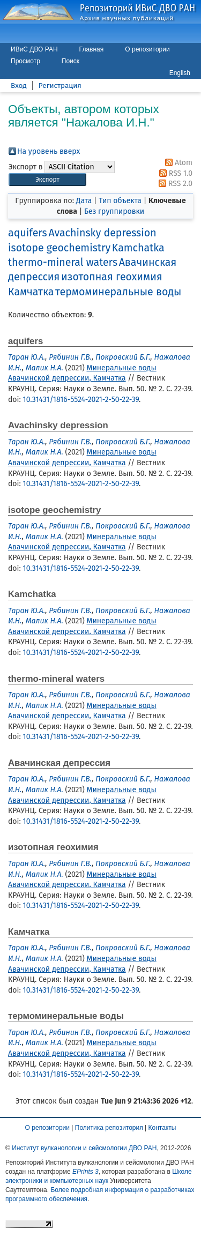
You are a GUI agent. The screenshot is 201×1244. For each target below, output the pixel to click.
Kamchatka (138, 248)
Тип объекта (120, 200)
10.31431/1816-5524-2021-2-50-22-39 (81, 399)
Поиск (70, 61)
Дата (84, 200)
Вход (19, 85)
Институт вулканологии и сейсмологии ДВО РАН (84, 1148)
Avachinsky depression (102, 233)
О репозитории (147, 49)
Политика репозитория (109, 1127)
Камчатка (31, 292)
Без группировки (114, 211)
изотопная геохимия (111, 277)
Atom (176, 162)
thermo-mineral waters (62, 262)
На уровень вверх (48, 151)
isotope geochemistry (59, 248)
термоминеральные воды (118, 292)
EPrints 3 (85, 1171)
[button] (47, 180)
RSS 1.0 (173, 173)
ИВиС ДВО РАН (34, 49)
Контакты (162, 1127)
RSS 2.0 (173, 183)
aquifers (27, 233)
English (179, 73)
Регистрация (60, 85)
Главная (91, 49)
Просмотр (25, 61)
